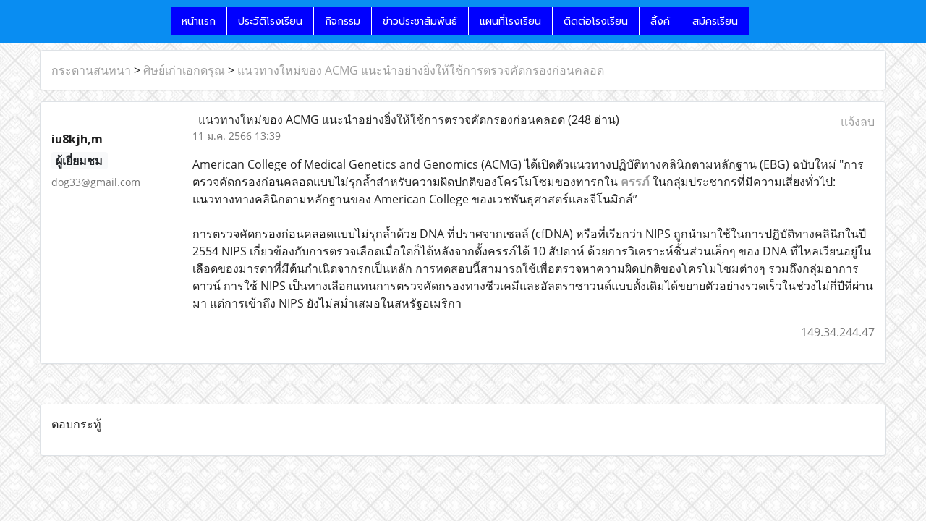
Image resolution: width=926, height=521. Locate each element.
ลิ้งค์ (660, 21)
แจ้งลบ (858, 122)
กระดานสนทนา (91, 70)
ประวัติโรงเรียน (270, 21)
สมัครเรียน (715, 21)
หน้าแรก (199, 21)
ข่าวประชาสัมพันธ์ (420, 21)
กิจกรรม (342, 21)
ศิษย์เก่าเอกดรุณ (184, 70)
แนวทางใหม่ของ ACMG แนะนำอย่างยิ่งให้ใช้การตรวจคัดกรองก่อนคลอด (420, 70)
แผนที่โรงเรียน (510, 21)
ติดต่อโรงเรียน (596, 21)
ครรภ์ (635, 182)
